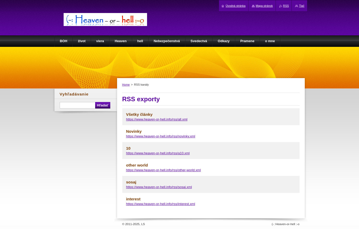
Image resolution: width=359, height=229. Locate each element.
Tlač (302, 5)
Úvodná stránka (235, 5)
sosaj (131, 182)
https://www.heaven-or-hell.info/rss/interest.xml (160, 204)
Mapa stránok (264, 5)
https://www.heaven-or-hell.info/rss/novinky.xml (160, 136)
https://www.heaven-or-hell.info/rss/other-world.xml (163, 170)
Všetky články (139, 114)
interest (133, 199)
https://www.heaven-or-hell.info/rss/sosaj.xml (159, 187)
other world (137, 165)
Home (126, 84)
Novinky (134, 131)
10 (128, 148)
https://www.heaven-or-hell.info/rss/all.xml (156, 119)
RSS (286, 5)
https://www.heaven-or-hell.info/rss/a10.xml (158, 153)
